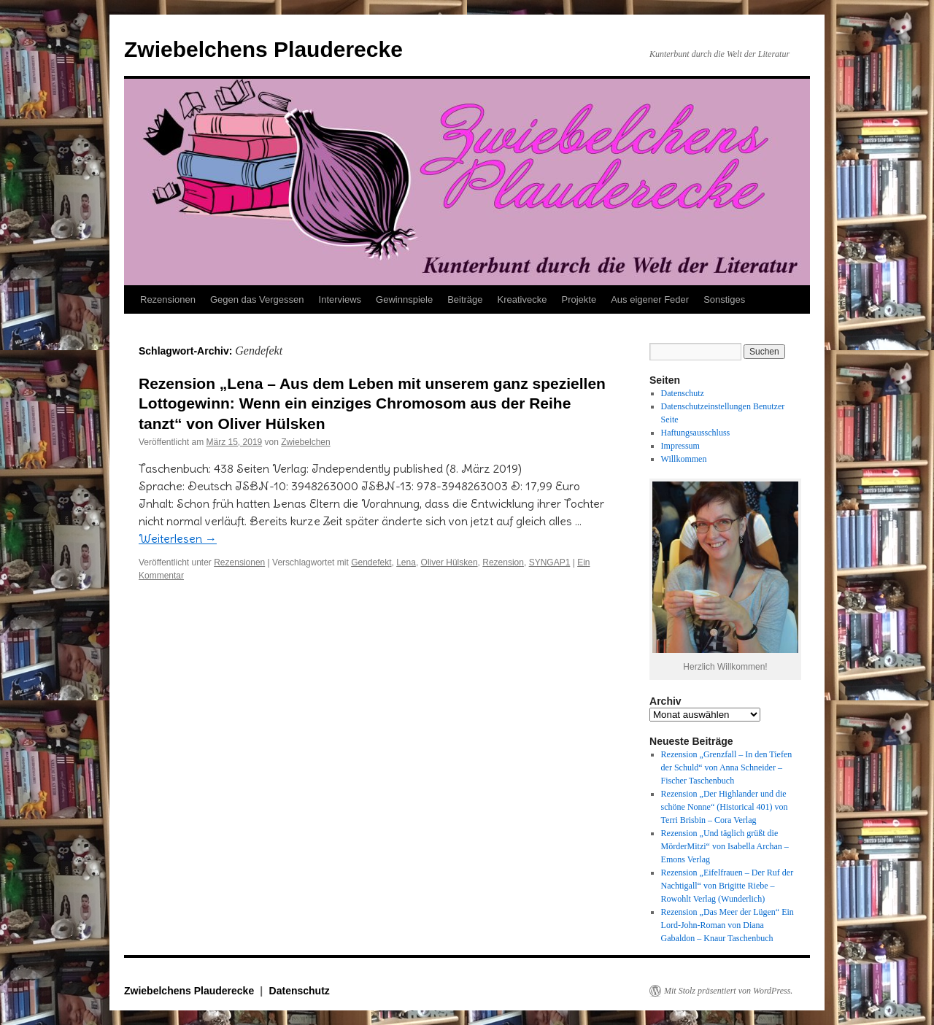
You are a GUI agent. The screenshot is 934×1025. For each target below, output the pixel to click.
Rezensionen (168, 299)
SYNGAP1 (550, 562)
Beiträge (464, 299)
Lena (406, 562)
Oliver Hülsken (449, 562)
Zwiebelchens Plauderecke (263, 49)
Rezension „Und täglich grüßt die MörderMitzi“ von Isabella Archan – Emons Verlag (725, 846)
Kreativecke (522, 299)
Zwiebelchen (305, 442)
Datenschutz (682, 393)
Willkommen (684, 459)
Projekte (578, 299)
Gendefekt (371, 562)
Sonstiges (724, 299)
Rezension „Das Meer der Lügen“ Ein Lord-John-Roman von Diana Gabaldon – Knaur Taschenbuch (727, 925)
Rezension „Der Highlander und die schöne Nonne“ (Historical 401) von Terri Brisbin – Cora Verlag (724, 807)
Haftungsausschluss (695, 433)
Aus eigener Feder (650, 299)
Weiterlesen (178, 538)
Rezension (503, 562)
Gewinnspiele (404, 299)
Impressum (680, 446)
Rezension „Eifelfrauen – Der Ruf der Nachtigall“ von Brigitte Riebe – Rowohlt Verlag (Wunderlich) (727, 885)
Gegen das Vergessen (257, 299)
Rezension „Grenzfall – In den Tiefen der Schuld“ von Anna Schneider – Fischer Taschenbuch (726, 767)
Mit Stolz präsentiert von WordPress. (728, 991)
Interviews (340, 299)
